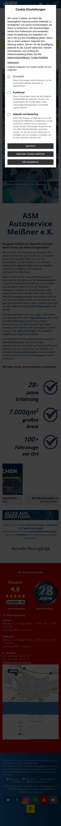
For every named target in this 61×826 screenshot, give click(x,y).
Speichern (30, 146)
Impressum (13, 62)
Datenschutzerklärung (18, 57)
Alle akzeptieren (30, 162)
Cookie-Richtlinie (39, 57)
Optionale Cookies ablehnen (30, 154)
